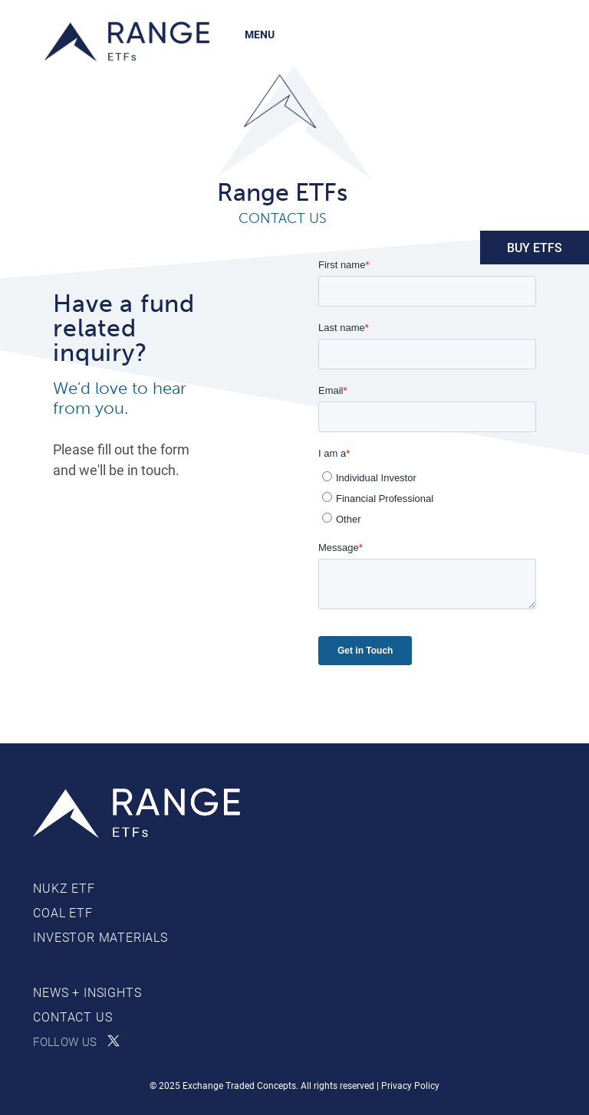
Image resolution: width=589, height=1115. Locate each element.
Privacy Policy (410, 1085)
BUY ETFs (534, 247)
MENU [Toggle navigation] (260, 34)
